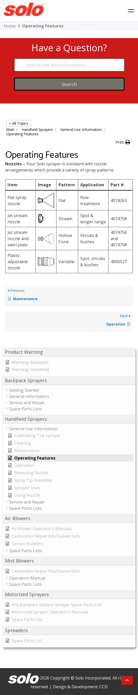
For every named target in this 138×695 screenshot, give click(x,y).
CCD (103, 687)
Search (69, 84)
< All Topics (18, 123)
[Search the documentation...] (69, 64)
